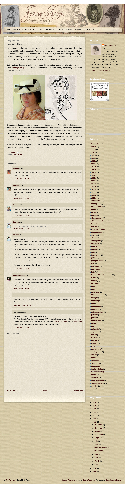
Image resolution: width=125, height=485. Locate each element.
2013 (95, 415)
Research (29, 30)
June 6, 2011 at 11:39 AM (22, 269)
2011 (95, 422)
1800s (93, 158)
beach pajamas (97, 206)
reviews (94, 343)
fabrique (94, 249)
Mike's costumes (97, 295)
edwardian (95, 244)
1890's (93, 172)
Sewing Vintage (18, 68)
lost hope (95, 283)
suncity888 (78, 322)
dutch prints (96, 241)
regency (94, 332)
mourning (95, 301)
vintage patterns (97, 383)
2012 (95, 419)
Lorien (15, 205)
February (98, 464)
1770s (93, 150)
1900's (93, 178)
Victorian (94, 377)
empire (94, 246)
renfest (94, 335)
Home (8, 30)
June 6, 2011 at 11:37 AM (22, 228)
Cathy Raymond (19, 275)
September (99, 434)
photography (96, 320)
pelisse (94, 318)
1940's (93, 189)
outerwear (95, 309)
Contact (78, 30)
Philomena (17, 185)
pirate (93, 323)
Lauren (16, 222)
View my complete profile (101, 70)
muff (93, 303)
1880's (93, 169)
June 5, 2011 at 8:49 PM (21, 179)
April (97, 458)
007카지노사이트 (61, 322)
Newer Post (11, 391)
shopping (95, 360)
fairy (93, 252)
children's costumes (99, 221)
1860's (93, 164)
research (94, 337)
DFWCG (69, 30)
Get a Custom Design (113, 480)
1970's (93, 198)
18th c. (93, 175)
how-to (94, 281)
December (99, 425)
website (94, 386)
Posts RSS (89, 30)
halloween (95, 266)
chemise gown (97, 218)
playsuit (94, 326)
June (97, 444)
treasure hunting (97, 372)
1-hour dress (96, 144)
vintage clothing (97, 380)
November (99, 428)
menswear (95, 292)
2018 (95, 402)
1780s (93, 152)
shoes (93, 358)
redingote (95, 329)
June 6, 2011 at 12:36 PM (22, 288)
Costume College (98, 229)
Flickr (40, 30)
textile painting (97, 369)
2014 (95, 412)
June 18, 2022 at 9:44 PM (22, 328)
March (97, 461)
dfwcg (93, 238)
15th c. (93, 147)
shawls (94, 355)
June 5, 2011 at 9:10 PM (21, 198)
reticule (94, 340)
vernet (93, 375)
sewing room (96, 352)
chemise (94, 215)
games (93, 258)
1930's (16, 154)
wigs (93, 389)
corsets (94, 226)
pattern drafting (97, 312)
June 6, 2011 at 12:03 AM (22, 216)
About (60, 30)
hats (22, 154)
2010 (95, 468)
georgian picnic (97, 261)
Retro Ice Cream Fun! (102, 447)
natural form (96, 306)
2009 (95, 471)
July (96, 441)
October (98, 431)
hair (92, 263)
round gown (96, 349)
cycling (94, 235)
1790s (93, 155)
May (96, 454)
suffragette (95, 366)
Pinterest (50, 30)
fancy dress (95, 255)
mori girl (94, 298)
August (98, 438)
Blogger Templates (68, 480)
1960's (93, 195)
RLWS (93, 346)
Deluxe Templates (89, 480)
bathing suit (96, 204)
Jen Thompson (110, 45)
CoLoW (94, 224)
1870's (93, 167)
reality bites (14, 44)
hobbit (93, 278)
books (93, 209)
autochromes (96, 201)
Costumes (18, 30)
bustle (93, 212)
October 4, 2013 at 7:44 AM (22, 305)
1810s (93, 161)
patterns (94, 315)
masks (93, 289)
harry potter (95, 269)
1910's (93, 181)
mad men (94, 286)
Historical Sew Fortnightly (101, 275)
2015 (95, 409)
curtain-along (96, 232)
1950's (93, 192)
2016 (95, 406)
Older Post (78, 391)
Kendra (16, 168)
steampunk (95, 363)
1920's (93, 184)
